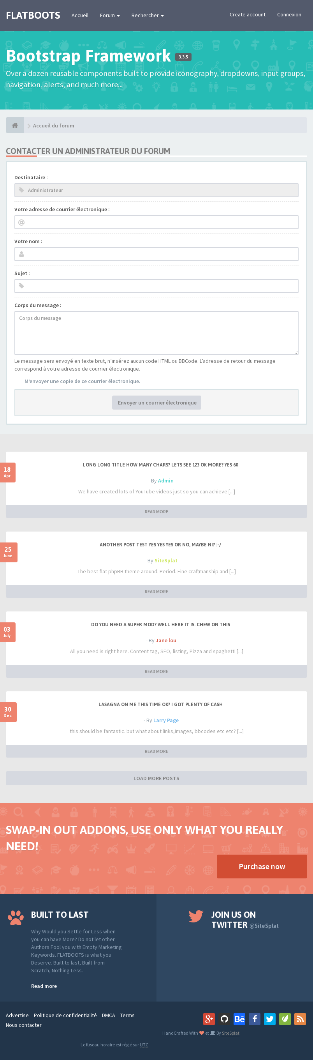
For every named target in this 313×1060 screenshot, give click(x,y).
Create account (248, 14)
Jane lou (166, 640)
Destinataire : (31, 177)
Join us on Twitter (245, 920)
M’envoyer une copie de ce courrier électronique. (83, 381)
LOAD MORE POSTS (156, 778)
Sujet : (22, 273)
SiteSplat (166, 560)
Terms (127, 1015)
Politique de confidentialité (65, 1015)
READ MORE (156, 511)
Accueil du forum (53, 125)
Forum (110, 15)
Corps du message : (38, 305)
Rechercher (148, 15)
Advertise (17, 1015)
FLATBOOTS (33, 15)
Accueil (80, 15)
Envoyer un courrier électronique (157, 402)
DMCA (108, 1015)
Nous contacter (24, 1024)
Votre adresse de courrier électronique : (62, 209)
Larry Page (166, 720)
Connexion (289, 14)
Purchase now (262, 866)
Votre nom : (28, 241)
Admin (166, 480)
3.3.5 (183, 57)
